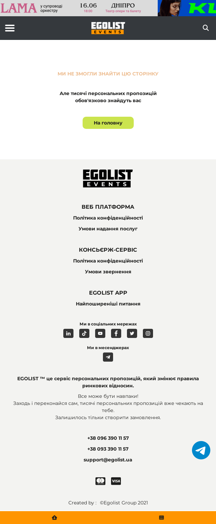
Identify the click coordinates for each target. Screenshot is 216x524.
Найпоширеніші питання (108, 304)
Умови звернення (108, 272)
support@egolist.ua (108, 460)
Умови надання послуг (108, 229)
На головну (108, 123)
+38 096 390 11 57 (108, 438)
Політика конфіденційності (108, 218)
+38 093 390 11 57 (108, 449)
